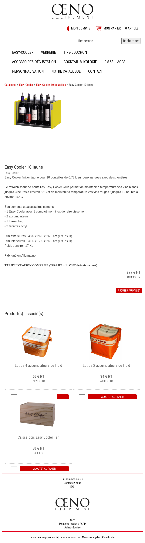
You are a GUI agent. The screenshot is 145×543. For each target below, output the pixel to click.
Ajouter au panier (129, 290)
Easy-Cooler (26, 85)
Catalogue (10, 85)
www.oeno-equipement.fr (44, 537)
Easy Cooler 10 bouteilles (51, 85)
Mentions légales (91, 537)
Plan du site (108, 537)
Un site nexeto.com (70, 537)
